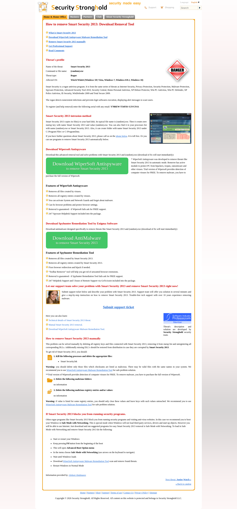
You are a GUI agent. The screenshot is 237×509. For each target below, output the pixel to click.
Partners (87, 16)
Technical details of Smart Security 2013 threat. (70, 320)
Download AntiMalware (77, 240)
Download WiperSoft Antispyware (87, 166)
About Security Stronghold (119, 16)
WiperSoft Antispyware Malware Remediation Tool (89, 370)
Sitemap (153, 492)
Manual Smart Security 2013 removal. (66, 324)
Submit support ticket (118, 307)
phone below (121, 136)
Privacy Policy (141, 492)
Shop (98, 492)
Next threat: (178, 479)
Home (82, 492)
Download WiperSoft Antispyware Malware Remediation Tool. (77, 329)
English (195, 2)
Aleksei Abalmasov (77, 475)
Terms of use (116, 492)
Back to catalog (183, 484)
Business (74, 16)
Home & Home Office (55, 16)
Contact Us (128, 492)
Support (105, 492)
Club (99, 16)
